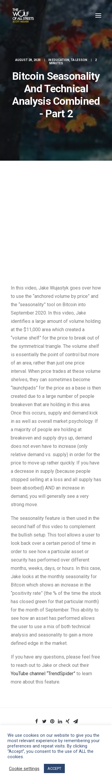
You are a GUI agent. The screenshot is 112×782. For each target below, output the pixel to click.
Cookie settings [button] (24, 768)
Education (60, 60)
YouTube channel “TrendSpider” (43, 673)
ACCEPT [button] (54, 768)
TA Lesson (79, 60)
